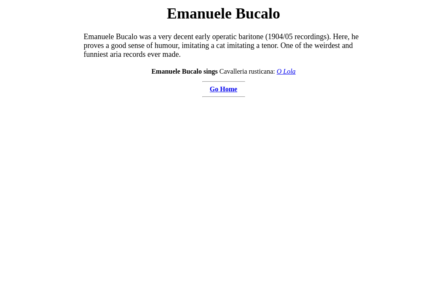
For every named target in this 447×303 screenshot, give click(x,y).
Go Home (223, 89)
